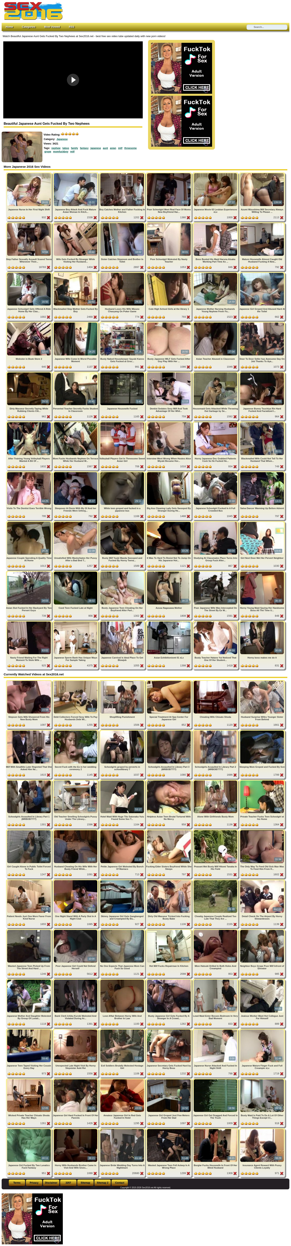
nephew (56, 148)
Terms (16, 1182)
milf (120, 148)
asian (113, 148)
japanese (95, 148)
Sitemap (85, 1182)
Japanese (62, 139)
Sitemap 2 (102, 1182)
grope (47, 151)
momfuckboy (60, 151)
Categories (28, 26)
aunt (105, 148)
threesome (130, 148)
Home (9, 26)
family (74, 148)
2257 (68, 1182)
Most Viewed (52, 26)
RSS (71, 26)
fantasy (84, 148)
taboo (65, 148)
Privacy (34, 1182)
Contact (119, 1182)
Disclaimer (51, 1182)
